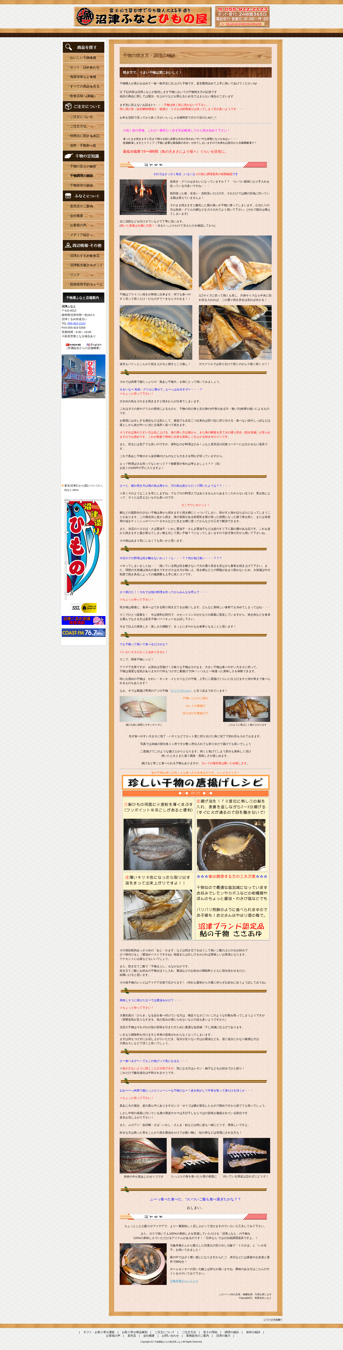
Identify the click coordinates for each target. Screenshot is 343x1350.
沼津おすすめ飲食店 (85, 255)
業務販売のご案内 (197, 1335)
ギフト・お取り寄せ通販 (99, 1332)
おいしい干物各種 (83, 57)
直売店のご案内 (81, 206)
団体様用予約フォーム (86, 284)
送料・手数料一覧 (83, 145)
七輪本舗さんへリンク (184, 1281)
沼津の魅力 (223, 1335)
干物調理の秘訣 (81, 175)
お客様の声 (78, 225)
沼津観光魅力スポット (86, 265)
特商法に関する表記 (85, 136)
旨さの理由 (210, 1332)
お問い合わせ (170, 1335)
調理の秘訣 (232, 1332)
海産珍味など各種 (83, 76)
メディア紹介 (80, 235)
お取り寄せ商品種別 (134, 1332)
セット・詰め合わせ (85, 67)
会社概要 (76, 216)
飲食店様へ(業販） (83, 96)
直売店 (132, 1335)
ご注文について (81, 117)
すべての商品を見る (85, 86)
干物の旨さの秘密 (83, 166)
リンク (75, 274)
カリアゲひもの (181, 690)
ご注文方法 (78, 126)
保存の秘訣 (253, 1332)
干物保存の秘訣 (81, 185)
